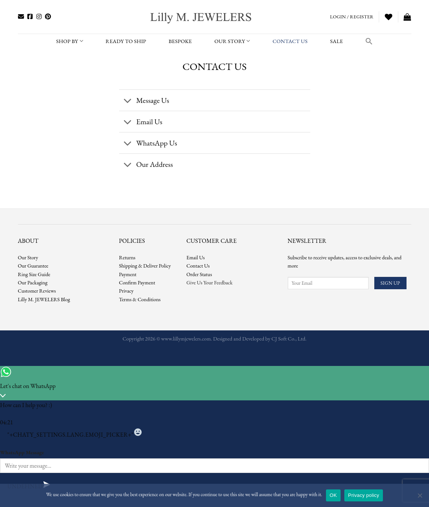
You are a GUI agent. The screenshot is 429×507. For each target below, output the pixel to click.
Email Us (196, 257)
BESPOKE (180, 41)
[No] (419, 498)
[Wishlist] (388, 17)
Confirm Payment (137, 282)
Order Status (199, 274)
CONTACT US (290, 41)
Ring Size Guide (34, 274)
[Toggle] (127, 101)
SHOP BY (69, 41)
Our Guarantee (33, 265)
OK (333, 495)
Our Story (232, 41)
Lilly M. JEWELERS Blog (44, 299)
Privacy (126, 290)
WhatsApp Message (22, 452)
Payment (128, 274)
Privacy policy (363, 495)
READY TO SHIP (126, 41)
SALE (336, 41)
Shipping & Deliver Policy (145, 265)
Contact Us (198, 265)
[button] (369, 41)
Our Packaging (33, 282)
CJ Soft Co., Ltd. (288, 338)
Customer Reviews (37, 290)
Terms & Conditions (140, 299)
